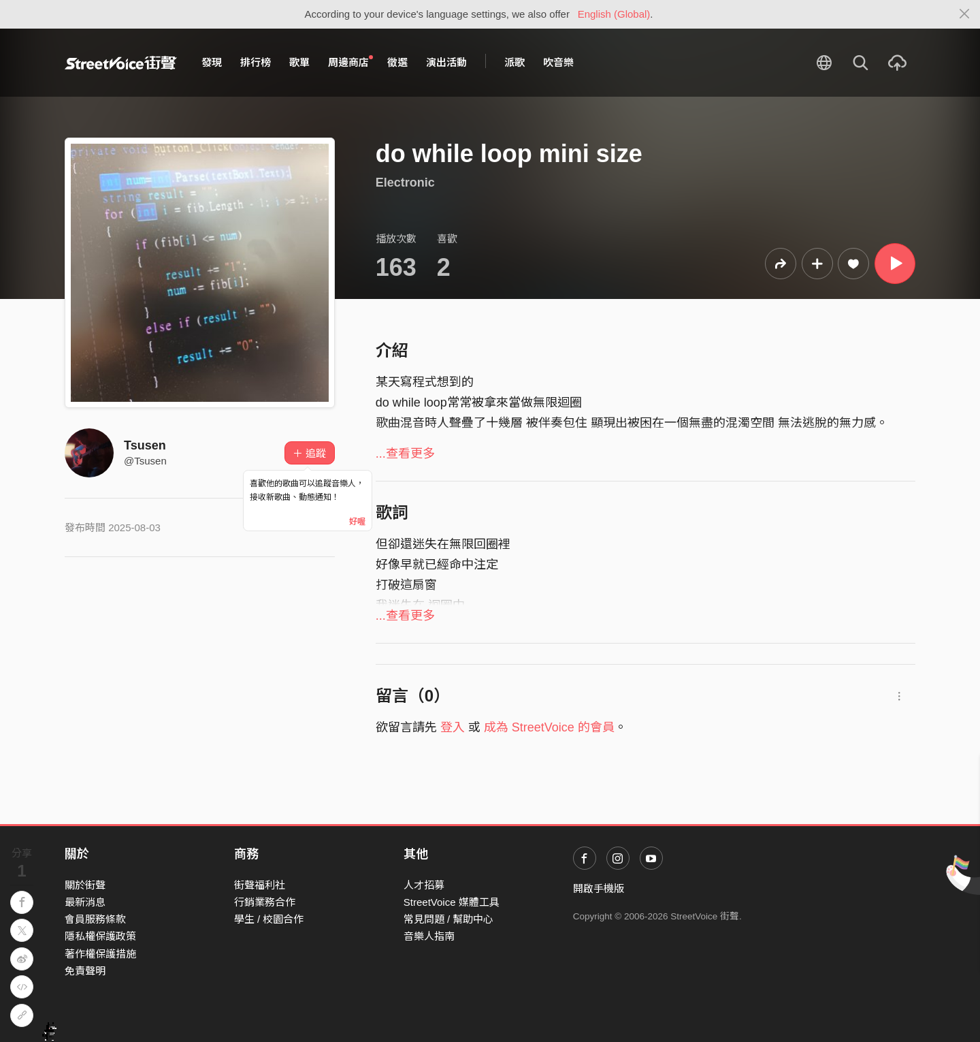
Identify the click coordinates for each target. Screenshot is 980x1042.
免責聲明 (85, 971)
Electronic (405, 182)
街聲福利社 (259, 885)
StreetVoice (121, 62)
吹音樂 (558, 62)
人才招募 (424, 885)
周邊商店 (350, 62)
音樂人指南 (429, 936)
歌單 (299, 62)
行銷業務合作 (264, 902)
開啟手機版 (598, 888)
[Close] (964, 14)
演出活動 (446, 62)
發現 (211, 62)
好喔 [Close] (357, 521)
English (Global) (614, 14)
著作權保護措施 (100, 954)
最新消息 (85, 902)
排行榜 (255, 62)
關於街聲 (85, 885)
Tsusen (145, 445)
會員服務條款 (95, 919)
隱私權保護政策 (100, 936)
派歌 (514, 62)
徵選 (397, 62)
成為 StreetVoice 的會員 (549, 727)
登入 (452, 727)
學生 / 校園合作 (269, 919)
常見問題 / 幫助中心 (449, 919)
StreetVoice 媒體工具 (452, 902)
